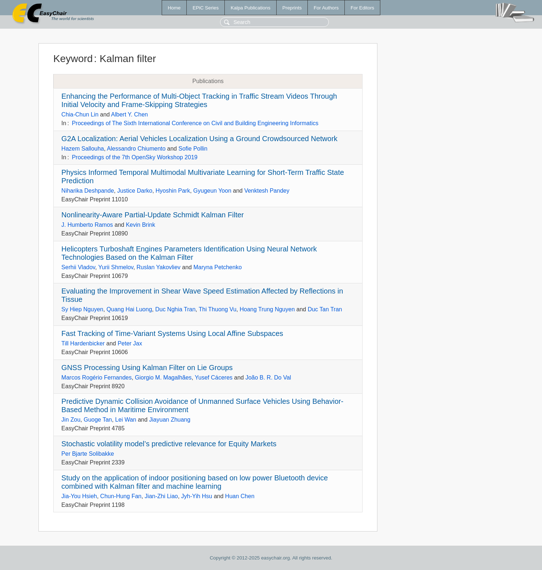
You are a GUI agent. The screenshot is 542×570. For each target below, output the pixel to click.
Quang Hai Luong (129, 309)
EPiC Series (206, 8)
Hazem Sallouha (82, 148)
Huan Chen (240, 496)
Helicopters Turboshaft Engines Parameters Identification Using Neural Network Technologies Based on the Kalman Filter (189, 253)
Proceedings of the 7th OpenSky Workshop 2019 (135, 157)
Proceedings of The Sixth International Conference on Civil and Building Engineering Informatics (195, 123)
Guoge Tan (98, 420)
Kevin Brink (140, 225)
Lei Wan (125, 420)
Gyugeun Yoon (212, 191)
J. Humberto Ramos (87, 225)
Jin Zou (70, 420)
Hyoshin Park (173, 191)
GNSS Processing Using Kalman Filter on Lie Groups (146, 368)
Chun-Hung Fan (120, 496)
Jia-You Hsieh (79, 496)
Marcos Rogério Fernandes (96, 377)
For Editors (362, 8)
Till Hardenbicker (82, 343)
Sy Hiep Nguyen (82, 309)
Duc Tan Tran (325, 309)
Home (174, 8)
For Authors (326, 8)
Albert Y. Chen (129, 114)
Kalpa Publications (250, 8)
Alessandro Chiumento (136, 148)
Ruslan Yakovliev (159, 267)
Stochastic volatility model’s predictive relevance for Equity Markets (168, 444)
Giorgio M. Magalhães (163, 377)
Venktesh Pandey (267, 191)
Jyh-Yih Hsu (196, 496)
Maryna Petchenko (217, 267)
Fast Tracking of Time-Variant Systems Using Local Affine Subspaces (172, 333)
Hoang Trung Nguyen (267, 309)
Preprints (292, 8)
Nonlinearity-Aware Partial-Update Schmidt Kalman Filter (152, 215)
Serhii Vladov (78, 267)
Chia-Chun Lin (79, 114)
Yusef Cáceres (213, 377)
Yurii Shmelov (115, 267)
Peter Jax (129, 343)
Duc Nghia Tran (175, 309)
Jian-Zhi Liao (161, 496)
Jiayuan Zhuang (169, 420)
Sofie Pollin (192, 148)
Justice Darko (134, 191)
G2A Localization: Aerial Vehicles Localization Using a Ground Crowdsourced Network (199, 139)
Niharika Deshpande (87, 191)
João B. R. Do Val (268, 377)
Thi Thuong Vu (217, 309)
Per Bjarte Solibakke (87, 454)
